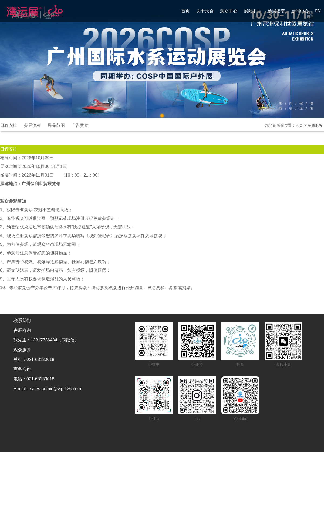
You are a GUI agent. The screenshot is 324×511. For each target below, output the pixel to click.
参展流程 (32, 125)
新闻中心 (300, 11)
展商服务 (315, 125)
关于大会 (205, 11)
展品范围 (56, 125)
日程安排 (8, 125)
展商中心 (252, 11)
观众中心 (228, 11)
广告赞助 (80, 125)
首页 (185, 11)
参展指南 (276, 11)
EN (318, 11)
